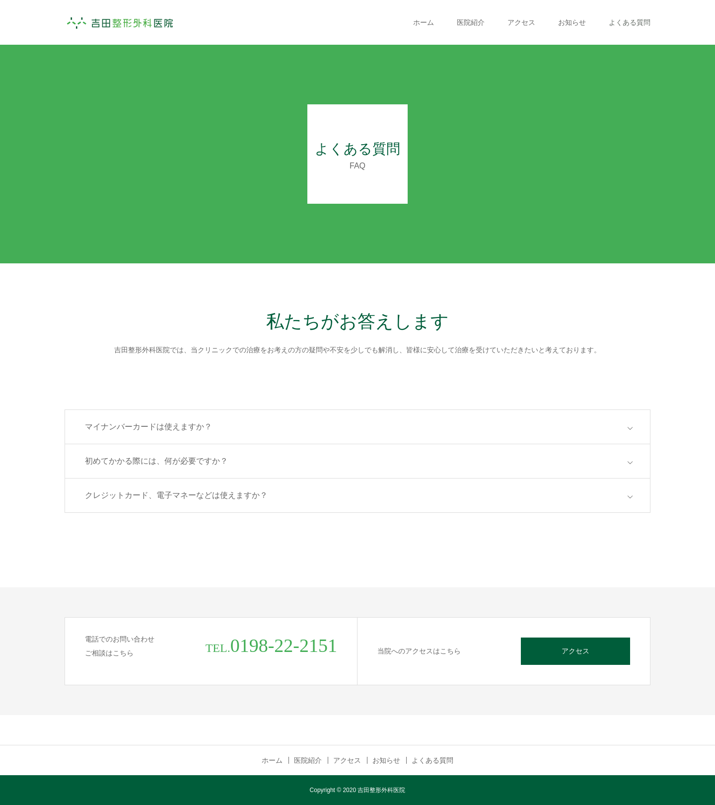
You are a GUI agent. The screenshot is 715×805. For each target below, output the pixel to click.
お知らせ (572, 22)
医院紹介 (471, 22)
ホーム (423, 22)
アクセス (521, 22)
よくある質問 (629, 22)
